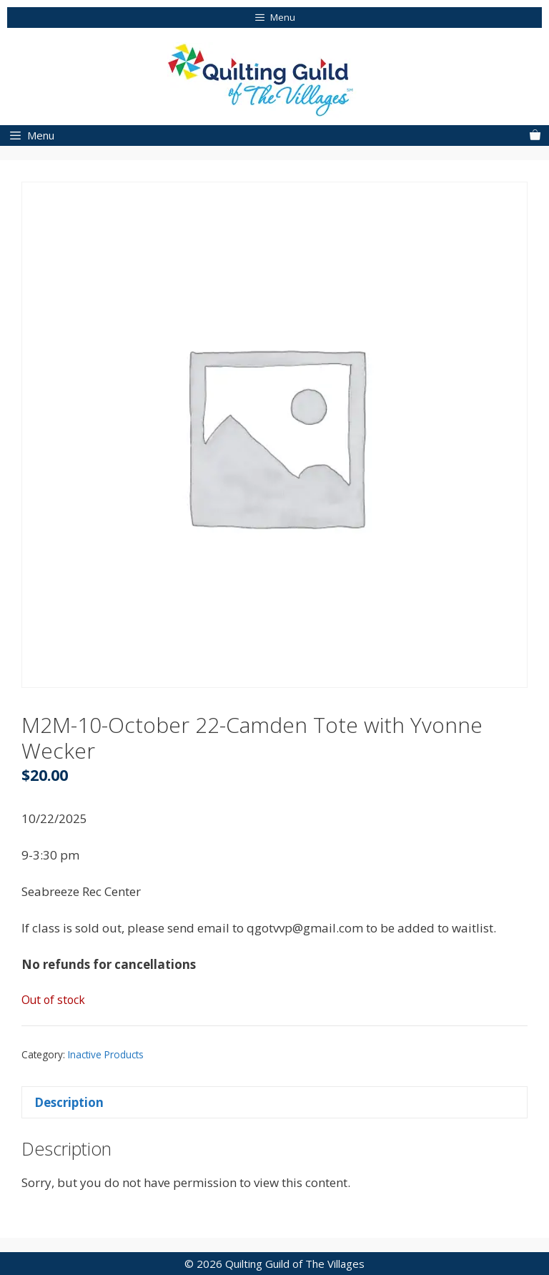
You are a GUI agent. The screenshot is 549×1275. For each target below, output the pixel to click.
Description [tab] (69, 1102)
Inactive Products (106, 1054)
